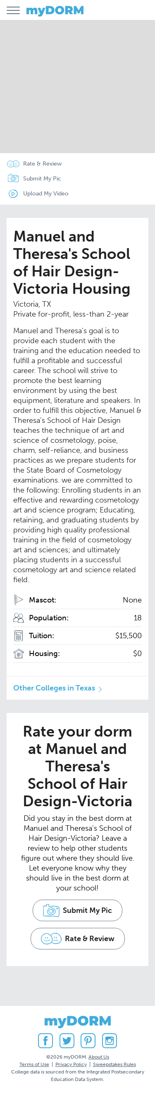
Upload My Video (46, 193)
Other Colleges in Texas (54, 688)
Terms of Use (34, 1064)
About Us (98, 1057)
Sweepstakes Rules (114, 1064)
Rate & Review (42, 163)
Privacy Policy (71, 1064)
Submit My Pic (42, 178)
